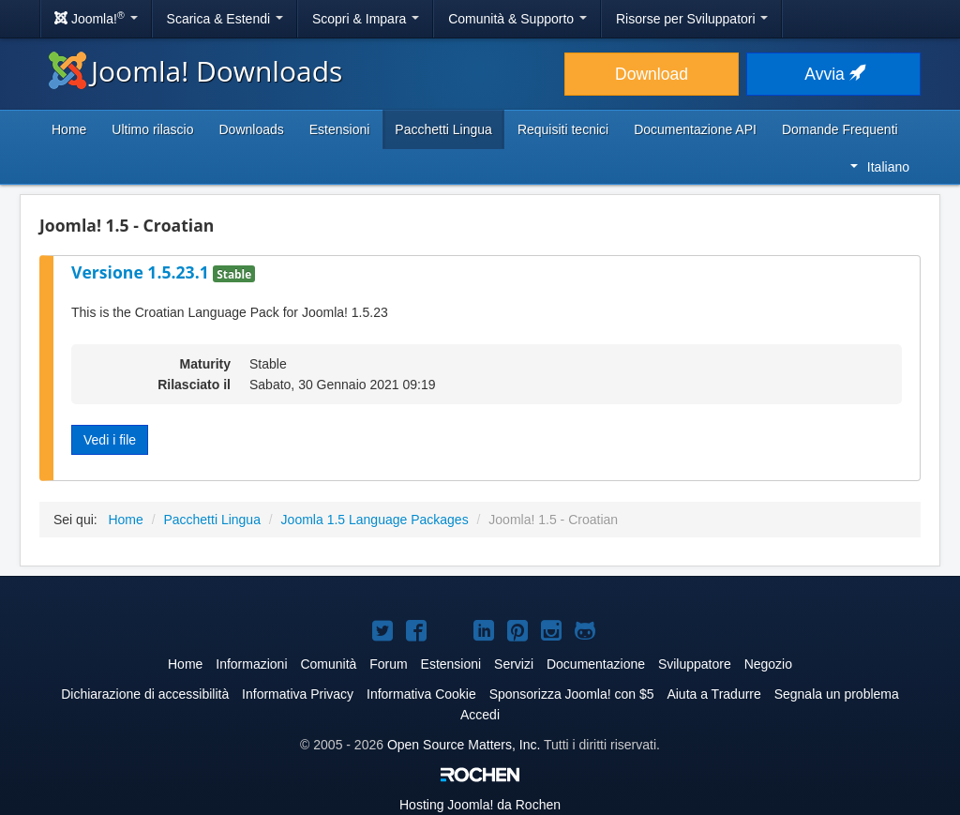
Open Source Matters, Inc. (463, 744)
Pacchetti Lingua (443, 129)
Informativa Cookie (421, 694)
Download (651, 74)
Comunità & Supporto (517, 18)
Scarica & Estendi (225, 18)
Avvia (833, 74)
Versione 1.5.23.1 (142, 272)
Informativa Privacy (297, 694)
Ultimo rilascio (152, 129)
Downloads (250, 129)
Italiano (879, 166)
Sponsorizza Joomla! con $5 (571, 694)
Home (69, 129)
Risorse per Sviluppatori (692, 18)
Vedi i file (109, 439)
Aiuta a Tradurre (713, 694)
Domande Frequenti (840, 129)
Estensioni (339, 129)
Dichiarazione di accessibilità (145, 694)
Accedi (480, 714)
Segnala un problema (836, 694)
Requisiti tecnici (563, 129)
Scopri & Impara (365, 18)
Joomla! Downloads (195, 71)
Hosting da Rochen (480, 804)
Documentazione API (695, 129)
